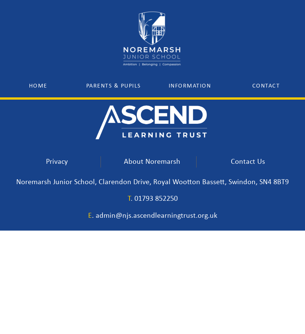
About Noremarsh (152, 161)
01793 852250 (156, 199)
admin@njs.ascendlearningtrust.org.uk (156, 216)
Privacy (57, 161)
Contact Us (248, 161)
